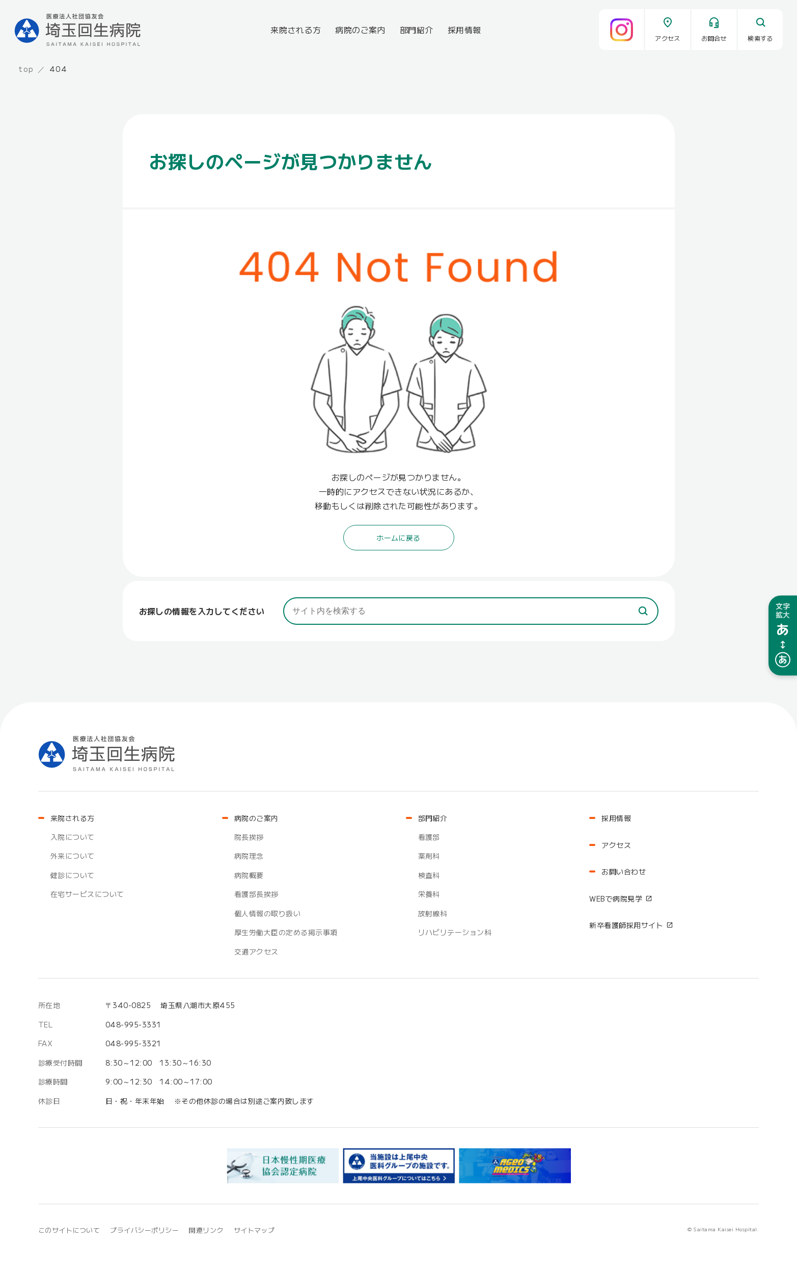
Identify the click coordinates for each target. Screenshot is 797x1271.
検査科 (429, 875)
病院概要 (249, 875)
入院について (72, 837)
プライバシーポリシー (144, 1230)
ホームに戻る (398, 538)
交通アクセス (256, 951)
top (26, 69)
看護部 (429, 837)
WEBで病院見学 (615, 898)
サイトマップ (254, 1230)
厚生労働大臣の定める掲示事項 (286, 932)
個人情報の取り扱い (267, 913)
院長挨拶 (249, 837)
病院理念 (249, 856)
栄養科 (429, 894)
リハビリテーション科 (455, 932)
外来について (72, 856)
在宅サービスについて (87, 894)
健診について (72, 875)
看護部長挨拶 (256, 894)
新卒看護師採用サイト (626, 925)
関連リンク (206, 1230)
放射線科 (433, 913)
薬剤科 (429, 856)
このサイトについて (69, 1230)
